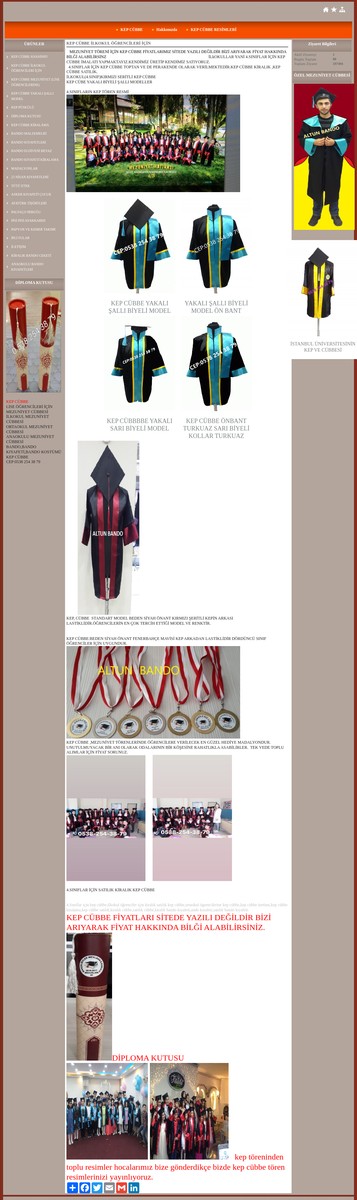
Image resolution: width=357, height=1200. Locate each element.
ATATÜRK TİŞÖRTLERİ (29, 203)
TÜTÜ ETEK (20, 186)
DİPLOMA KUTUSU (26, 116)
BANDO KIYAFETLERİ (28, 142)
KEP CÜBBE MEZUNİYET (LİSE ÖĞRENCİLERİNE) (35, 82)
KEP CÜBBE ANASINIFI (29, 56)
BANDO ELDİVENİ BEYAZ (31, 151)
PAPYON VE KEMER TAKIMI (33, 229)
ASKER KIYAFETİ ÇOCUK (31, 194)
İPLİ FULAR (20, 238)
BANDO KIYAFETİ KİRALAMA (35, 160)
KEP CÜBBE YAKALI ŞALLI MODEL (32, 96)
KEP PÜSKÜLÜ (22, 107)
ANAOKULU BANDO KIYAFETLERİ (27, 266)
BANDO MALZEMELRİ (29, 133)
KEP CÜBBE (132, 30)
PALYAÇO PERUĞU (26, 212)
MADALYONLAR (24, 168)
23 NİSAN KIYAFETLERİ (29, 177)
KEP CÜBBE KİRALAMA (30, 125)
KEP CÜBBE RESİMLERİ (213, 30)
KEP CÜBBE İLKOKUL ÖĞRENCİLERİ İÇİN (28, 68)
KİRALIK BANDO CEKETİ (31, 255)
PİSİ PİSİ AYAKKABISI (28, 220)
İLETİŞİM (18, 247)
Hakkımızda (166, 30)
